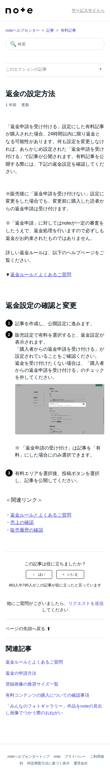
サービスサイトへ (88, 10)
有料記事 (68, 30)
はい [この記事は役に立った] (41, 574)
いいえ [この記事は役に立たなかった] (72, 574)
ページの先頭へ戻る (28, 628)
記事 (50, 30)
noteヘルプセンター (23, 30)
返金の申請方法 (21, 673)
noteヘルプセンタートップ (28, 756)
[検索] (55, 44)
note (57, 756)
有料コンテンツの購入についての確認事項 (47, 695)
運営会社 (81, 763)
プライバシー (75, 756)
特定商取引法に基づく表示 (48, 763)
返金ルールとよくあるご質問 (40, 274)
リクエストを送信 (86, 603)
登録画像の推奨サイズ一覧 (32, 683)
